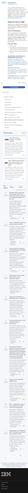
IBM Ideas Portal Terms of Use (18, 464)
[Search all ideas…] (9, 83)
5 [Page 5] (14, 455)
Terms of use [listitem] (4, 486)
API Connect (14, 316)
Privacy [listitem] (3, 484)
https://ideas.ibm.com (13, 69)
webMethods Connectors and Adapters (13, 450)
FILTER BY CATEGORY (8, 97)
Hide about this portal (12, 4)
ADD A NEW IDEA (14, 87)
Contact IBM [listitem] (4, 482)
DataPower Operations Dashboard (13, 243)
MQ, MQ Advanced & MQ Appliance (14, 292)
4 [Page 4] (12, 455)
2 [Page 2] (7, 455)
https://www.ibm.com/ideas (14, 61)
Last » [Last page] (5, 457)
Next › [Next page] (21, 455)
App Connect (14, 218)
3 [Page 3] (9, 455)
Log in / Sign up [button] (22, 82)
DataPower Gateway (13, 342)
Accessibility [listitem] (4, 488)
